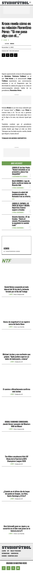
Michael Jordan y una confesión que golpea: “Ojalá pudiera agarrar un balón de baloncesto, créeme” (16, 356)
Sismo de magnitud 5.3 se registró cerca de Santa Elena (16, 323)
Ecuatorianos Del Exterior (20, 176)
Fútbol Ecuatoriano (18, 188)
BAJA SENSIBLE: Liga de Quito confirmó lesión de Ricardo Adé (21, 183)
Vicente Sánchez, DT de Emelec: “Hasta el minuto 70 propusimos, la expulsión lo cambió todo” (21, 221)
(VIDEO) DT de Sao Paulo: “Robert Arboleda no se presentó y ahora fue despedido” (21, 170)
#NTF (11, 294)
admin (12, 43)
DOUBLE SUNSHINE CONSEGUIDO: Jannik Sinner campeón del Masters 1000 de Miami (16, 424)
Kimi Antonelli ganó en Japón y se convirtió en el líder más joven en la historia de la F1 (16, 528)
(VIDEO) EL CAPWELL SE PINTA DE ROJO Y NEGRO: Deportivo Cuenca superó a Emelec (21, 206)
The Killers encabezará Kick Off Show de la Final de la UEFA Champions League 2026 (16, 458)
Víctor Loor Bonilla (19, 327)
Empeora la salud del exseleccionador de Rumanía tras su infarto (21, 194)
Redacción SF (19, 361)
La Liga (5, 40)
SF (13, 199)
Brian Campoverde (19, 294)
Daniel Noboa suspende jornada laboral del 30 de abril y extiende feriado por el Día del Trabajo (16, 289)
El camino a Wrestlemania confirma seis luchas (16, 390)
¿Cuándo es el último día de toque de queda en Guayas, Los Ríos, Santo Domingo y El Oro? (17, 493)
